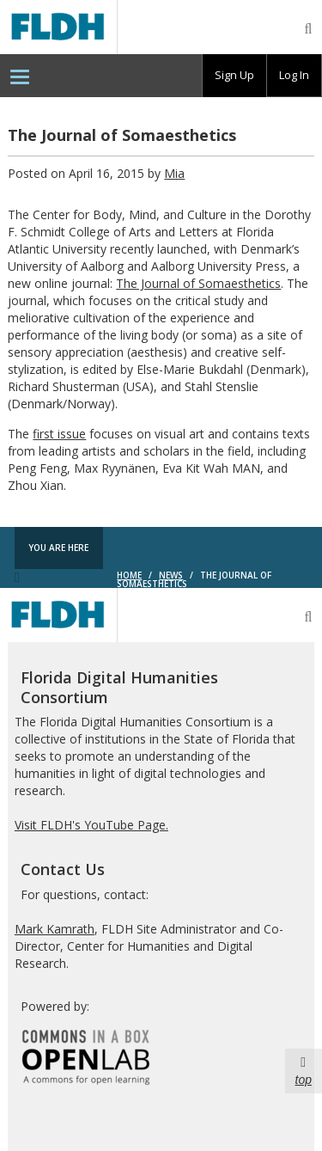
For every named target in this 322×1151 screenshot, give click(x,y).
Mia (174, 173)
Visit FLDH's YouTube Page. (91, 825)
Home (129, 575)
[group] (234, 75)
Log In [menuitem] (294, 75)
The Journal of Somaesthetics (198, 283)
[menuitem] (19, 75)
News (171, 575)
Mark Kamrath (54, 929)
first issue (59, 434)
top (303, 1070)
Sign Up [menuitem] (234, 75)
